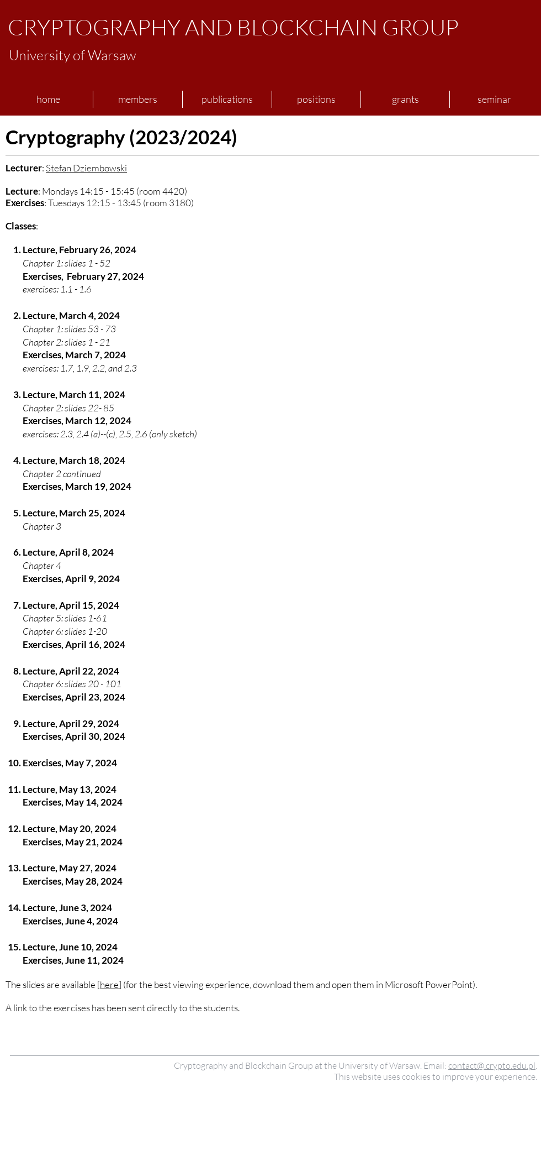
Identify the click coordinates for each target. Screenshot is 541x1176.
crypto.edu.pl (510, 1065)
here (109, 984)
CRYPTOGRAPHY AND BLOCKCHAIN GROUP (233, 26)
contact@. (467, 1065)
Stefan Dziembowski (86, 168)
